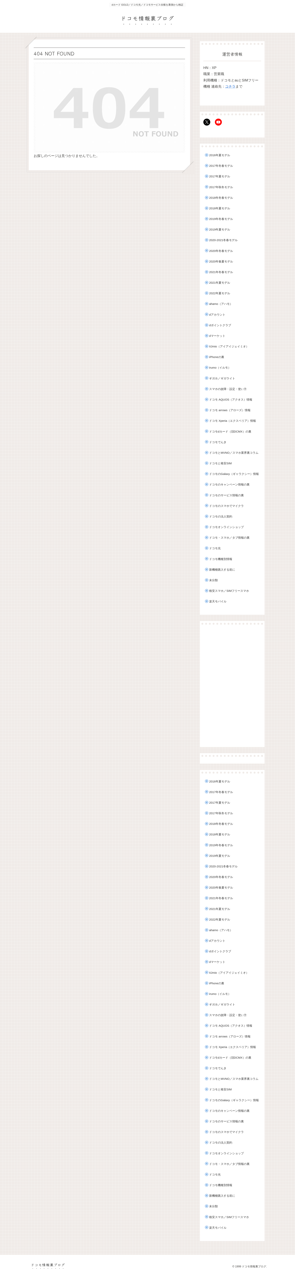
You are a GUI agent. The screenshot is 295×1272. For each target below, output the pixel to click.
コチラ (230, 86)
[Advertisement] (232, 686)
